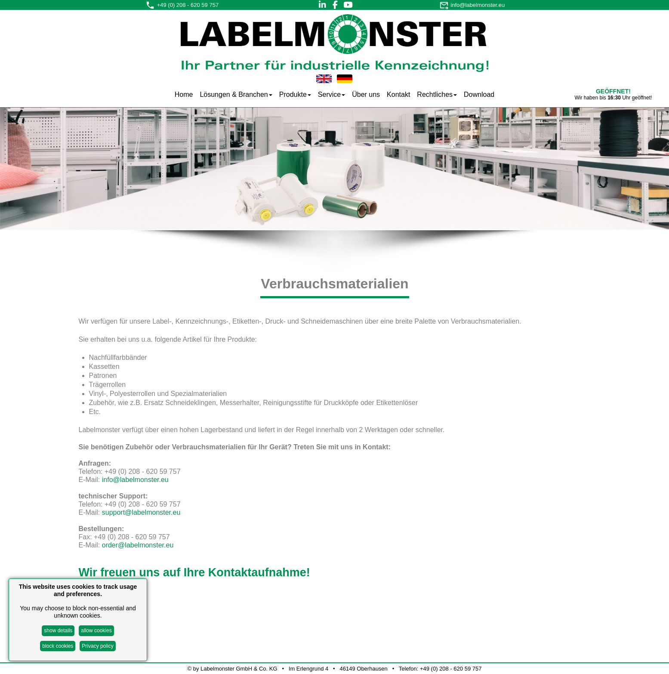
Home (184, 94)
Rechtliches (437, 94)
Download (479, 94)
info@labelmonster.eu (477, 5)
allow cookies (96, 631)
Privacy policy (97, 646)
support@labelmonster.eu (141, 512)
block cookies (57, 646)
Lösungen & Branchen (236, 94)
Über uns (366, 94)
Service (331, 94)
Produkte (295, 94)
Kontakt (398, 94)
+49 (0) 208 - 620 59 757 (188, 5)
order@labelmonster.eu (138, 545)
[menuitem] (184, 94)
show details (58, 631)
